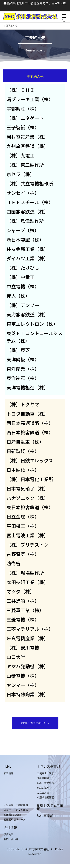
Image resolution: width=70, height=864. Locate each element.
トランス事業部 (48, 766)
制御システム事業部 (50, 807)
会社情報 (10, 827)
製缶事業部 (45, 815)
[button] (35, 723)
